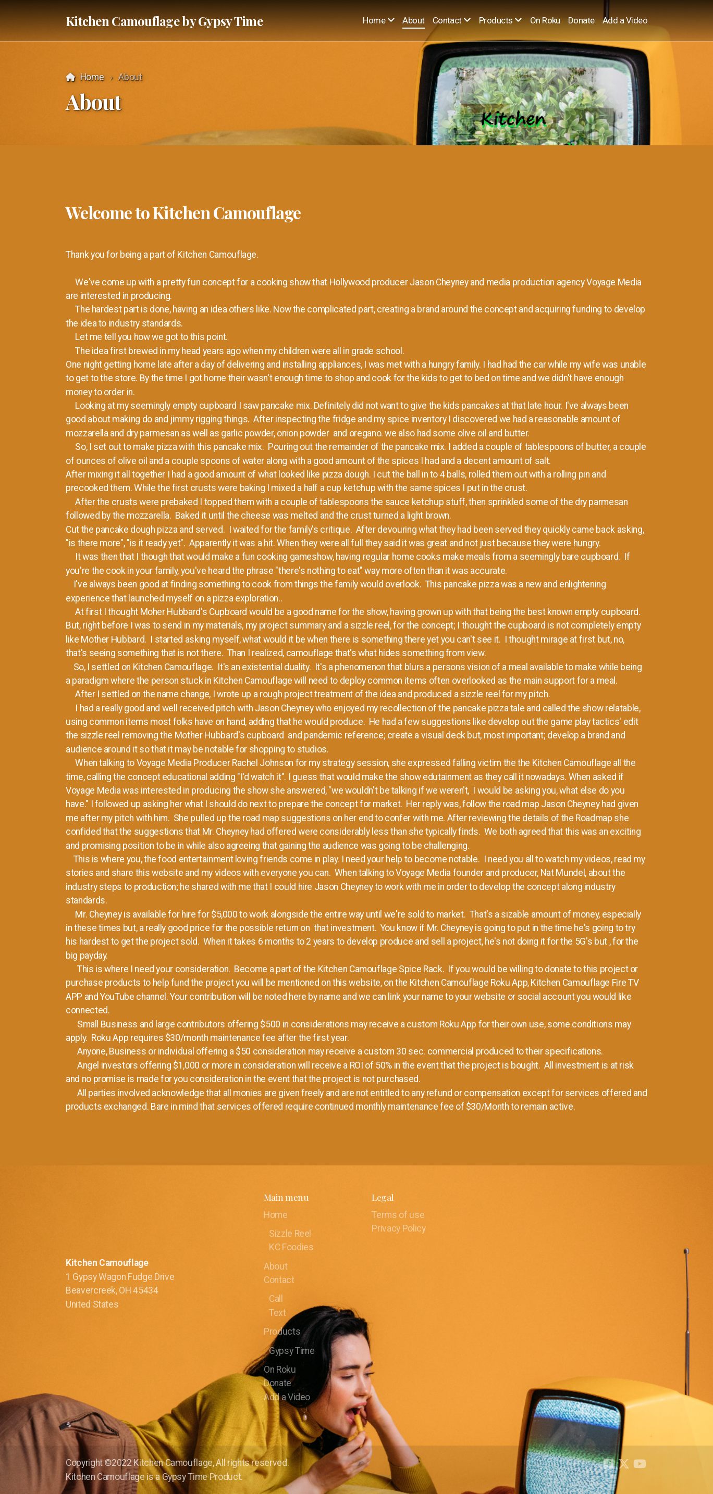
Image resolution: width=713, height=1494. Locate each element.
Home (92, 77)
